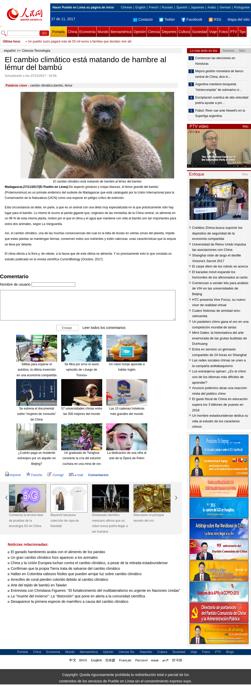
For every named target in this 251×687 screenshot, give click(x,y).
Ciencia (154, 32)
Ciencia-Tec (127, 652)
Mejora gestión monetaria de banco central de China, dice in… (219, 74)
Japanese (197, 7)
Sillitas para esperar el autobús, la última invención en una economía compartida (36, 369)
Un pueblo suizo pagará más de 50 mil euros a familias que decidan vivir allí (79, 41)
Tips (242, 32)
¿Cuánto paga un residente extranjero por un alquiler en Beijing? (36, 458)
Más (245, 126)
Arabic (211, 7)
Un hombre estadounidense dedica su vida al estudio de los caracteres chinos (220, 421)
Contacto (143, 19)
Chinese (126, 7)
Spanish (181, 7)
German (225, 7)
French (153, 7)
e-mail (76, 475)
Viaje (213, 32)
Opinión (139, 32)
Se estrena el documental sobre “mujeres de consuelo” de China (36, 414)
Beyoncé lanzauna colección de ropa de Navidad (64, 520)
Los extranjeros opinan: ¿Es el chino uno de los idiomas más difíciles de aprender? (219, 376)
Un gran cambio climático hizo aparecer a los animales (54, 557)
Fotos (223, 32)
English (140, 7)
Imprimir (13, 475)
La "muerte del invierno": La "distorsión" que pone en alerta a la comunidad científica (78, 596)
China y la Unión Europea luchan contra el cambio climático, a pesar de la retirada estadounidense (89, 563)
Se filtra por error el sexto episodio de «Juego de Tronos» (82, 369)
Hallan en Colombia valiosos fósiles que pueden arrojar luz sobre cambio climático (76, 574)
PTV (233, 32)
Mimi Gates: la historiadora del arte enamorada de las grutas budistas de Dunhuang (219, 338)
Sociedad (199, 32)
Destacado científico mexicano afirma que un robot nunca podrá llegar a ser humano (110, 523)
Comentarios (98, 475)
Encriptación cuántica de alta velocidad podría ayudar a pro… (221, 100)
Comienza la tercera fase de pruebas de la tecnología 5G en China (26, 520)
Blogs (230, 652)
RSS (215, 19)
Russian (167, 7)
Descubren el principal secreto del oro (148, 517)
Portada (58, 32)
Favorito (34, 475)
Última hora (11, 41)
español (10, 50)
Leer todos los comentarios (104, 327)
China (72, 32)
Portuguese (242, 7)
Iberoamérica (120, 32)
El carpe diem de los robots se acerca (220, 266)
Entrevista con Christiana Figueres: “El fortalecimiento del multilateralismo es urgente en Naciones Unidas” (95, 590)
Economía (87, 32)
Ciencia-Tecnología (36, 50)
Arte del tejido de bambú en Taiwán (39, 585)
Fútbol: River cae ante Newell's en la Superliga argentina (220, 113)
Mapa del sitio (239, 19)
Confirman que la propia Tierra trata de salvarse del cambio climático (65, 568)
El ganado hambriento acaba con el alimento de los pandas (58, 552)
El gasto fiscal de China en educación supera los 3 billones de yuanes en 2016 (220, 404)
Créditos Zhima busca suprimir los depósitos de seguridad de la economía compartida (217, 233)
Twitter (167, 19)
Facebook (191, 19)
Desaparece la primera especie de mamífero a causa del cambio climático (69, 601)
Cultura (184, 32)
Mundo (103, 32)
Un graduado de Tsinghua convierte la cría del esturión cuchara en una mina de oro (81, 458)
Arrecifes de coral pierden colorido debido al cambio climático (59, 579)
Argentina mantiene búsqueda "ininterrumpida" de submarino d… (218, 87)
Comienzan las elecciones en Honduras (215, 61)
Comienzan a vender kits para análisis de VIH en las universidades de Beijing (220, 288)
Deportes (169, 32)
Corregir (55, 475)
